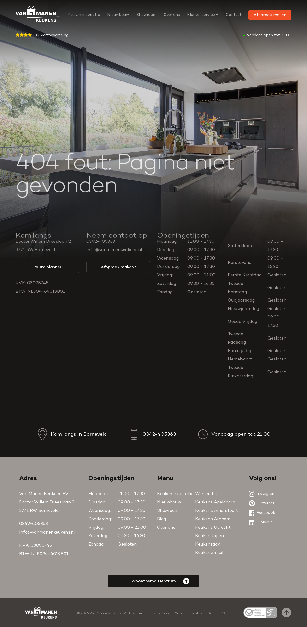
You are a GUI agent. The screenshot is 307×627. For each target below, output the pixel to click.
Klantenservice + (202, 15)
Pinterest (262, 503)
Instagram (262, 493)
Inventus (195, 613)
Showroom (146, 15)
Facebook (262, 512)
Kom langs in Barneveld (71, 434)
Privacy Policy (159, 613)
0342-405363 (100, 242)
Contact (234, 15)
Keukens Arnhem (212, 519)
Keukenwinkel (209, 553)
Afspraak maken (270, 15)
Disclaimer (137, 613)
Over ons (172, 15)
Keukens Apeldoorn (215, 502)
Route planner (47, 267)
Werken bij (206, 494)
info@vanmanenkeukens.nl (114, 250)
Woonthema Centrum (160, 581)
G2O (223, 613)
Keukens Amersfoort (216, 511)
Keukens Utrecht (213, 528)
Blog (161, 519)
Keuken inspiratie (84, 15)
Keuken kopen (209, 536)
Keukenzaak (207, 544)
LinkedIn (261, 522)
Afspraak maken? (118, 267)
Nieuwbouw (118, 15)
